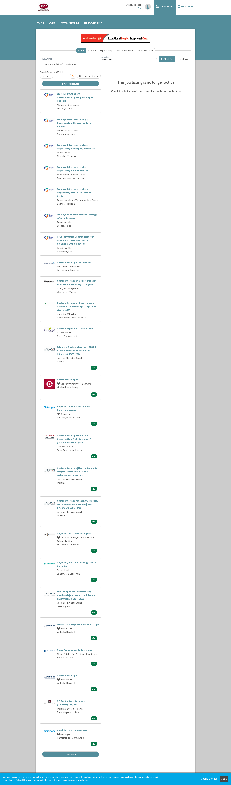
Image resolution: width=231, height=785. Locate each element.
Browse (92, 50)
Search (81, 50)
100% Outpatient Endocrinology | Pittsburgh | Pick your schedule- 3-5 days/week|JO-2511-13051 (76, 595)
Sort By (45, 76)
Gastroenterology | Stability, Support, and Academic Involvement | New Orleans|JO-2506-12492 (77, 504)
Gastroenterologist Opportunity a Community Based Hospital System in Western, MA (77, 306)
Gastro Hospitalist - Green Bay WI (75, 328)
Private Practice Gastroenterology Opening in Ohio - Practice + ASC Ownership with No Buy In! (75, 240)
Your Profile (70, 22)
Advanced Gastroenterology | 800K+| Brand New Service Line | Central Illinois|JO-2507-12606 (76, 350)
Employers (185, 6)
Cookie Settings (209, 779)
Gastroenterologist (67, 379)
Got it (224, 779)
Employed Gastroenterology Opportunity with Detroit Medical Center (74, 193)
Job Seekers (164, 6)
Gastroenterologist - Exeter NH (74, 262)
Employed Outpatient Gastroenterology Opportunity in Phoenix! (75, 97)
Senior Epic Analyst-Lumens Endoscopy (78, 624)
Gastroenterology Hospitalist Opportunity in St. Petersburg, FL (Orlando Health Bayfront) (74, 439)
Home (40, 22)
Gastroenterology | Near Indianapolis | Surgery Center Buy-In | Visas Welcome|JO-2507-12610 (77, 472)
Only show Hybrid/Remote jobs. (60, 63)
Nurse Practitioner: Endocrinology (75, 649)
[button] (182, 59)
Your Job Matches (125, 50)
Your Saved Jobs (145, 50)
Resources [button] (92, 22)
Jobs (52, 22)
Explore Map (106, 50)
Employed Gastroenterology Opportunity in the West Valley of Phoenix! (74, 123)
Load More (70, 754)
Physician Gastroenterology (72, 730)
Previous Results (70, 83)
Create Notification (88, 76)
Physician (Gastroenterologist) (74, 533)
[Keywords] (70, 59)
